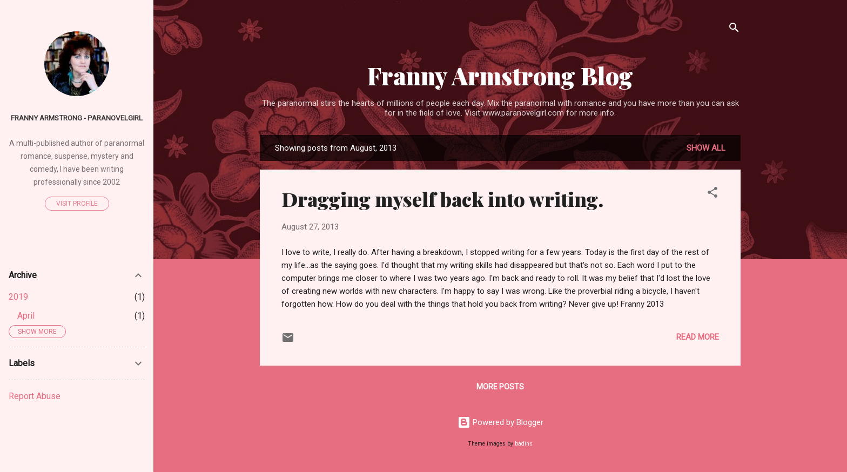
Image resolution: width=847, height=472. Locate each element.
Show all (706, 148)
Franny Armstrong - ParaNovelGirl (77, 117)
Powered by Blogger (500, 422)
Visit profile (77, 203)
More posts (500, 386)
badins (524, 443)
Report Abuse (34, 396)
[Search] (734, 29)
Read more (697, 337)
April (26, 316)
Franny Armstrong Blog (500, 75)
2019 (18, 297)
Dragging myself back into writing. (442, 199)
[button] (712, 194)
